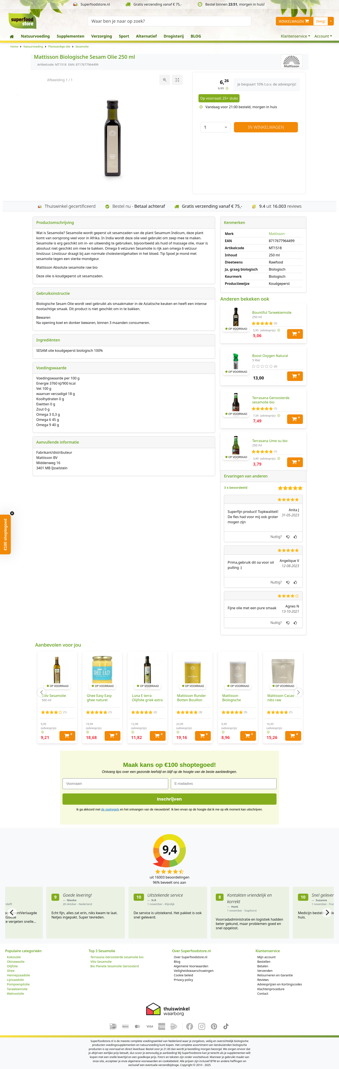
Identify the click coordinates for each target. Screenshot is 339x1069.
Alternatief (146, 36)
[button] (5, 534)
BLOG (196, 36)
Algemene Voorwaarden (191, 966)
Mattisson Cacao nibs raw (280, 697)
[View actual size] (164, 80)
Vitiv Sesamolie (54, 695)
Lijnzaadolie (15, 980)
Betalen (262, 966)
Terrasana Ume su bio (270, 440)
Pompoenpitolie (18, 984)
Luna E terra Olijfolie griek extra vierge (147, 700)
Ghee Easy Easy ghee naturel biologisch (99, 700)
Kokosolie (14, 957)
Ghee (10, 971)
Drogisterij (174, 36)
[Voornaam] (115, 783)
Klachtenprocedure (271, 989)
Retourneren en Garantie (275, 975)
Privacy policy (183, 980)
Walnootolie (15, 993)
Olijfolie (12, 966)
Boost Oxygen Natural (270, 355)
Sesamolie (82, 46)
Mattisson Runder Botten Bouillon (191, 697)
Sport (124, 36)
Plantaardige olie (59, 46)
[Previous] (12, 912)
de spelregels (110, 809)
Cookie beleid (183, 975)
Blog (177, 962)
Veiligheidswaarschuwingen (194, 971)
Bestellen (263, 962)
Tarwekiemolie (17, 989)
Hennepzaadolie (18, 975)
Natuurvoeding (35, 36)
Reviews (263, 980)
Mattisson (277, 233)
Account (322, 36)
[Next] (327, 912)
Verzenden (264, 971)
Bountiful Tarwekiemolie (272, 312)
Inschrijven (169, 799)
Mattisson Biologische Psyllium (231, 700)
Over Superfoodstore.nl (190, 957)
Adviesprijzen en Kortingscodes (279, 984)
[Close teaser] (12, 513)
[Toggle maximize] (177, 80)
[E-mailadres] (224, 783)
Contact (262, 993)
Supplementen (71, 36)
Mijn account (266, 957)
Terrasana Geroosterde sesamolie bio (270, 399)
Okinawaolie (15, 962)
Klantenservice (294, 36)
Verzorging (101, 36)
